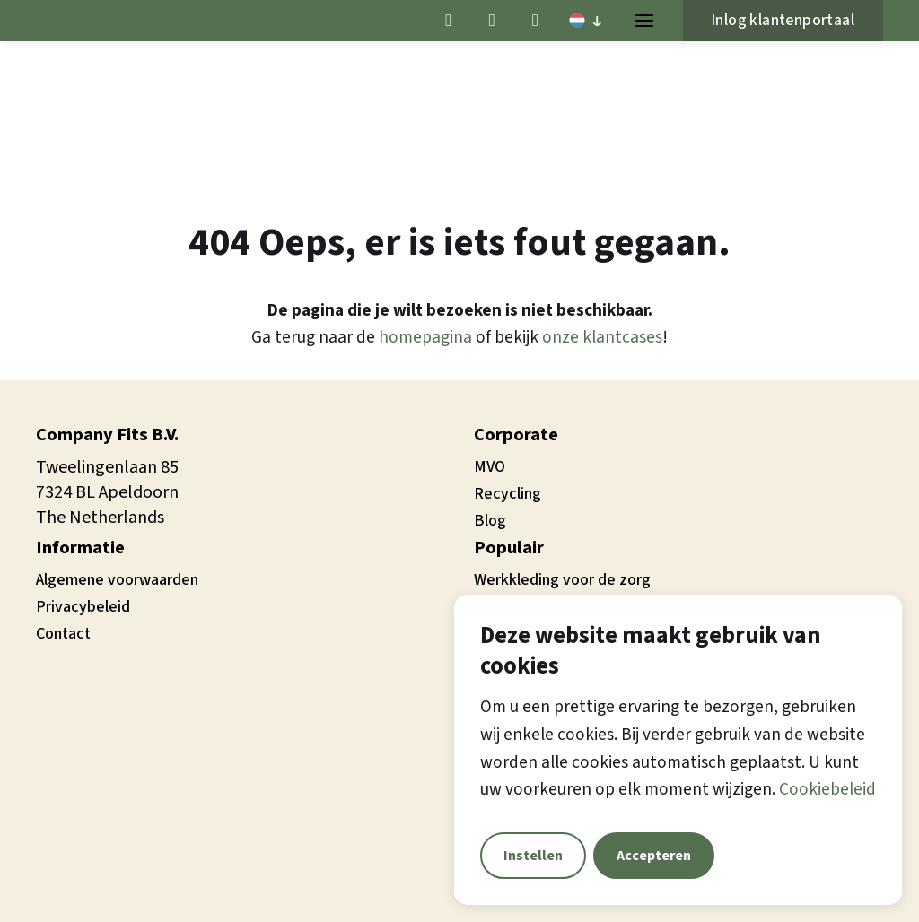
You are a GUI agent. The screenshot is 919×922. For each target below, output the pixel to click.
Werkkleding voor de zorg (562, 580)
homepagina (425, 337)
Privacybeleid (83, 607)
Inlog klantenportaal (783, 20)
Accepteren (654, 855)
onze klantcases (602, 337)
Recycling (507, 494)
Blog (490, 520)
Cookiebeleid (827, 789)
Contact (63, 633)
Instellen (533, 855)
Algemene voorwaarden (117, 580)
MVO (489, 467)
